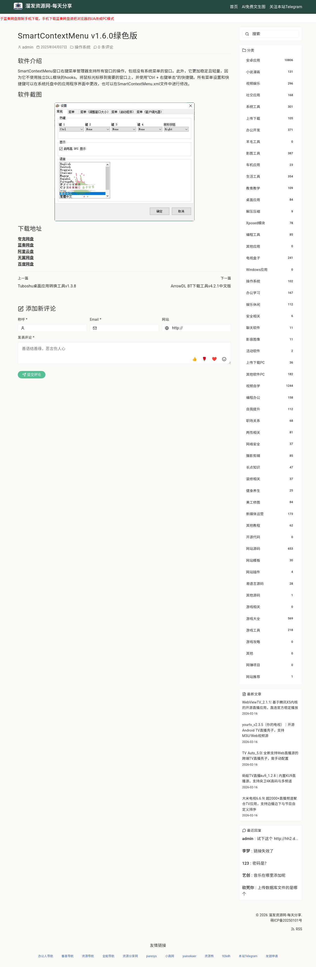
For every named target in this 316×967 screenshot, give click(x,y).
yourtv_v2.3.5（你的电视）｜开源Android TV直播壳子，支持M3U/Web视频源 (268, 730)
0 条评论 (106, 47)
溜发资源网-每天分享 (285, 915)
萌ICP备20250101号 (286, 920)
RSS (296, 929)
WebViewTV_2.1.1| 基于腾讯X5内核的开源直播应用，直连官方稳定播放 (270, 705)
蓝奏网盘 (26, 245)
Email (95, 319)
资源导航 (88, 956)
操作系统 (83, 47)
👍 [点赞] (194, 359)
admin (27, 47)
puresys (151, 956)
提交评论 (31, 374)
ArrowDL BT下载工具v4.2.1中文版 (201, 286)
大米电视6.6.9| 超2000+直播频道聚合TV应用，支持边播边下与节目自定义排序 (269, 803)
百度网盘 (26, 264)
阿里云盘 (26, 251)
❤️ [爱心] (214, 359)
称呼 (22, 319)
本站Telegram (248, 956)
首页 (234, 6)
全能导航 (108, 956)
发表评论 (26, 337)
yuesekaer (189, 956)
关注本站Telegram (286, 6)
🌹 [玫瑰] (204, 359)
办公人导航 (45, 956)
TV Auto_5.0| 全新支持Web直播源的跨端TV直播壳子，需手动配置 (270, 755)
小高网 (169, 956)
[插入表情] (224, 359)
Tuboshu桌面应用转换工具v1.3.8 (47, 286)
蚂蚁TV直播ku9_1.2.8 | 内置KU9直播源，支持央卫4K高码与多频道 (269, 778)
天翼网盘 (26, 257)
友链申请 (272, 956)
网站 (165, 319)
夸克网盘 (26, 239)
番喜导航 (67, 956)
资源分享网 (130, 956)
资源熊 (209, 956)
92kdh (226, 956)
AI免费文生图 (254, 6)
